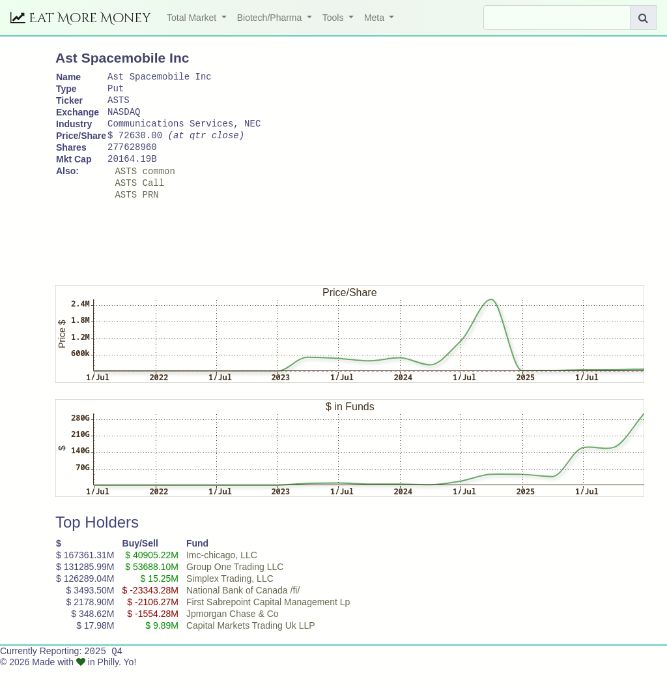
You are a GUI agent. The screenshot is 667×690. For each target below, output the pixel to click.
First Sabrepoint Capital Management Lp (268, 623)
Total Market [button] (193, 17)
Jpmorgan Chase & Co (232, 635)
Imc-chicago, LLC (221, 576)
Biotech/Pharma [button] (271, 17)
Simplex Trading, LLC (230, 600)
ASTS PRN (136, 215)
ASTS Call (139, 202)
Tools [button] (334, 17)
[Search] (557, 17)
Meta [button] (375, 17)
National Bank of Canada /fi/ (243, 612)
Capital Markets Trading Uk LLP (250, 647)
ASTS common (145, 188)
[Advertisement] (292, 259)
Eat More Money (80, 18)
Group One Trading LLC (234, 588)
